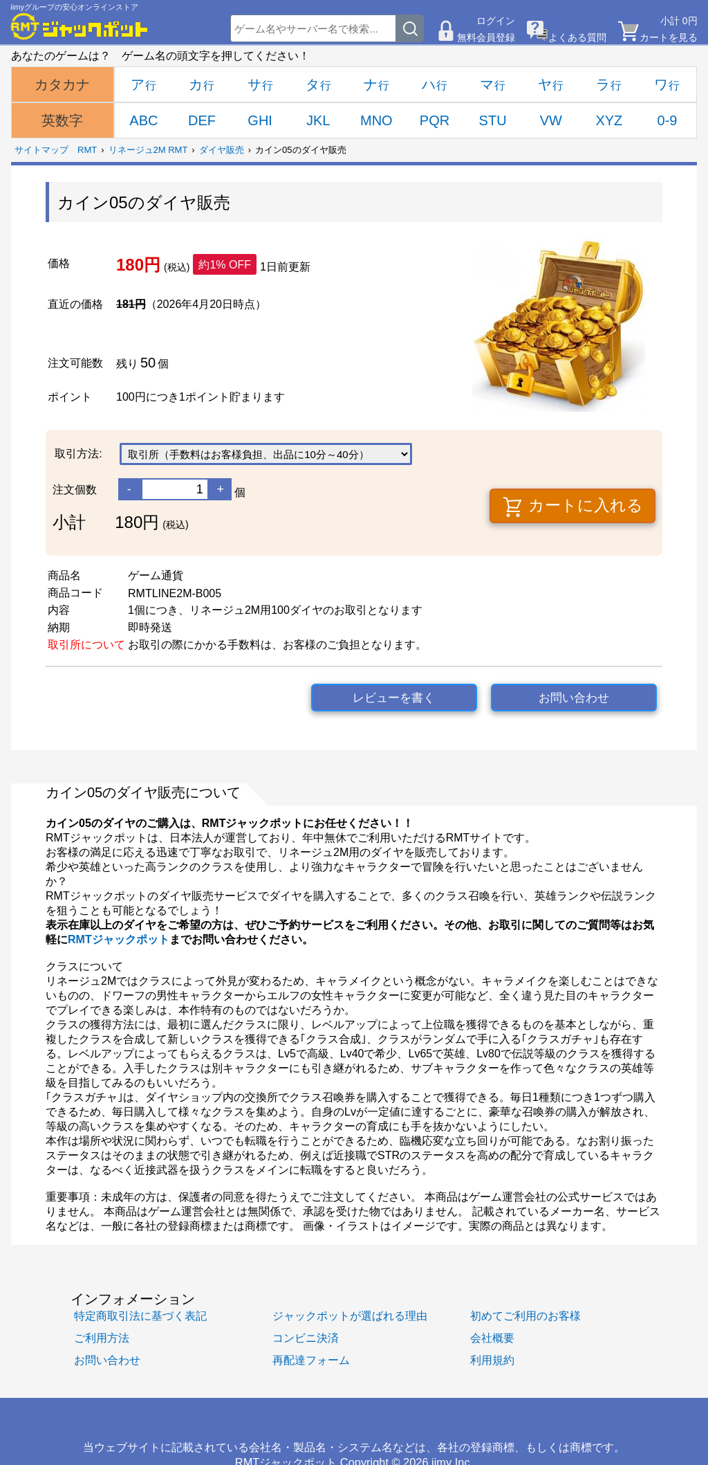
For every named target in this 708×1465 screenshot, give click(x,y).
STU (493, 120)
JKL (318, 120)
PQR (434, 120)
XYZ (608, 120)
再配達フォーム (311, 1360)
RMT (87, 150)
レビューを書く (394, 697)
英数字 (62, 120)
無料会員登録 (486, 37)
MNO (376, 120)
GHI (260, 120)
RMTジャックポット (118, 939)
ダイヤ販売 (221, 150)
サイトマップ (41, 150)
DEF (202, 120)
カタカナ (62, 84)
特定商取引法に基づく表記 (140, 1315)
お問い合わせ (574, 697)
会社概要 (492, 1337)
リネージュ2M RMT (148, 150)
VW (551, 120)
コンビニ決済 (305, 1337)
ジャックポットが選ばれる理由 (349, 1315)
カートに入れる (572, 506)
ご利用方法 (101, 1337)
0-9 (668, 120)
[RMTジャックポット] (79, 26)
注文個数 (75, 489)
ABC (143, 120)
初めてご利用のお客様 (525, 1315)
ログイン (495, 21)
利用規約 (492, 1360)
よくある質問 (577, 37)
